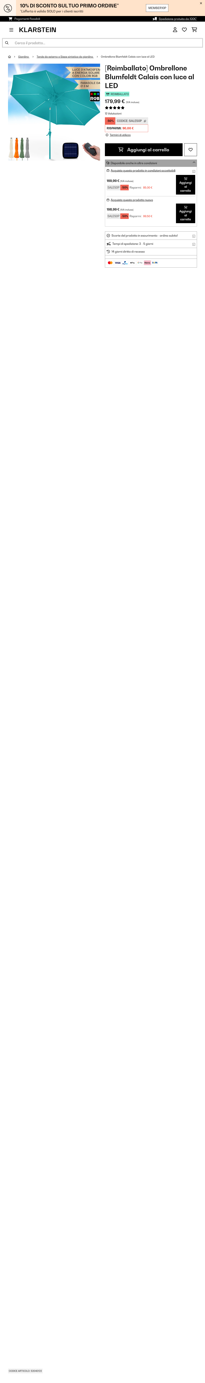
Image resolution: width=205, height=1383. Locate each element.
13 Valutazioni (113, 113)
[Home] (13, 56)
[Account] (175, 29)
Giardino (23, 56)
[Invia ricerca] (6, 42)
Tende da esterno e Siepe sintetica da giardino (65, 56)
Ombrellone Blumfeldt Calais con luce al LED (128, 56)
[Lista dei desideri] (184, 29)
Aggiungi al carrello (143, 149)
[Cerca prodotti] (102, 43)
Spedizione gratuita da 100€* (178, 18)
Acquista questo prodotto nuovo (132, 200)
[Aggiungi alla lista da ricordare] (190, 149)
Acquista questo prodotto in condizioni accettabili (143, 170)
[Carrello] (194, 29)
